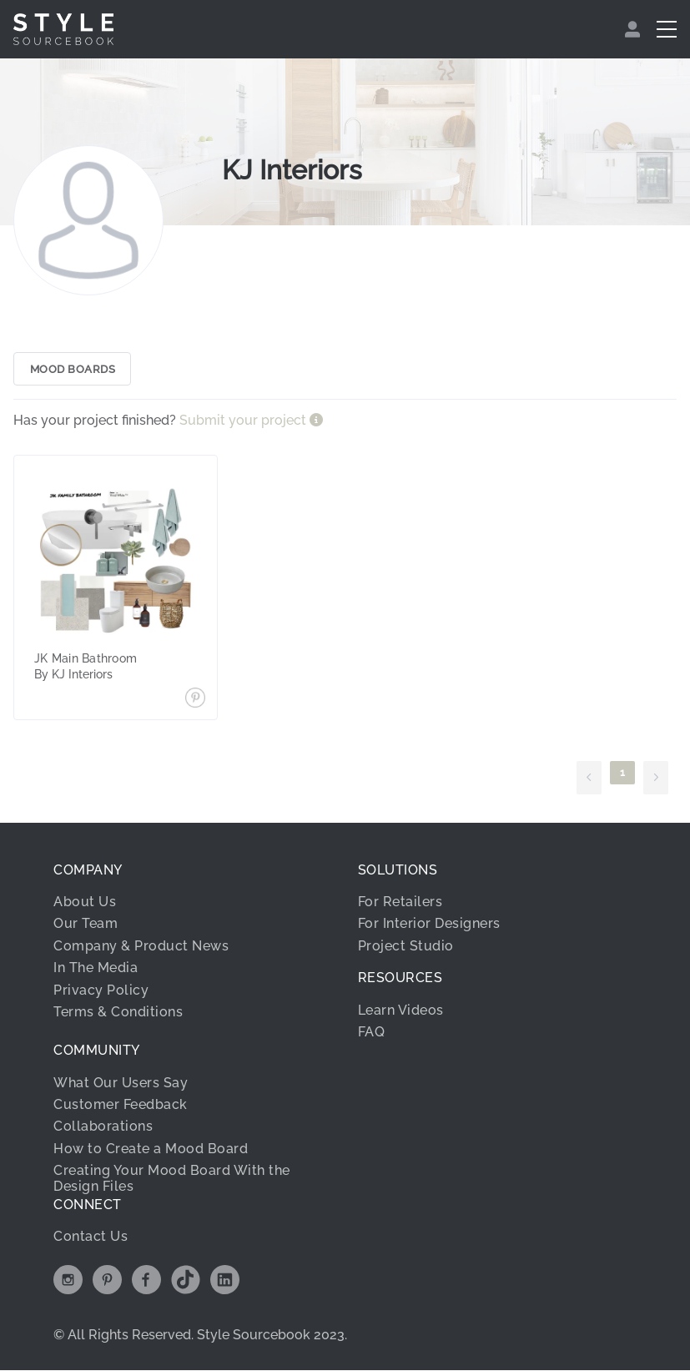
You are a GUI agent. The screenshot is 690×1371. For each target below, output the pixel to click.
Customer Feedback (120, 1106)
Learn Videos (401, 1011)
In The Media (95, 969)
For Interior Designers (429, 925)
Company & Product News (141, 947)
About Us (84, 903)
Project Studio (406, 947)
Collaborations (103, 1128)
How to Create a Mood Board (150, 1149)
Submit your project (244, 422)
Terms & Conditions (118, 1013)
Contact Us (90, 1238)
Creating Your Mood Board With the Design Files (171, 1179)
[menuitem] (634, 29)
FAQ (371, 1033)
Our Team (85, 925)
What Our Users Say (120, 1083)
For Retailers (400, 903)
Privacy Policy (101, 991)
